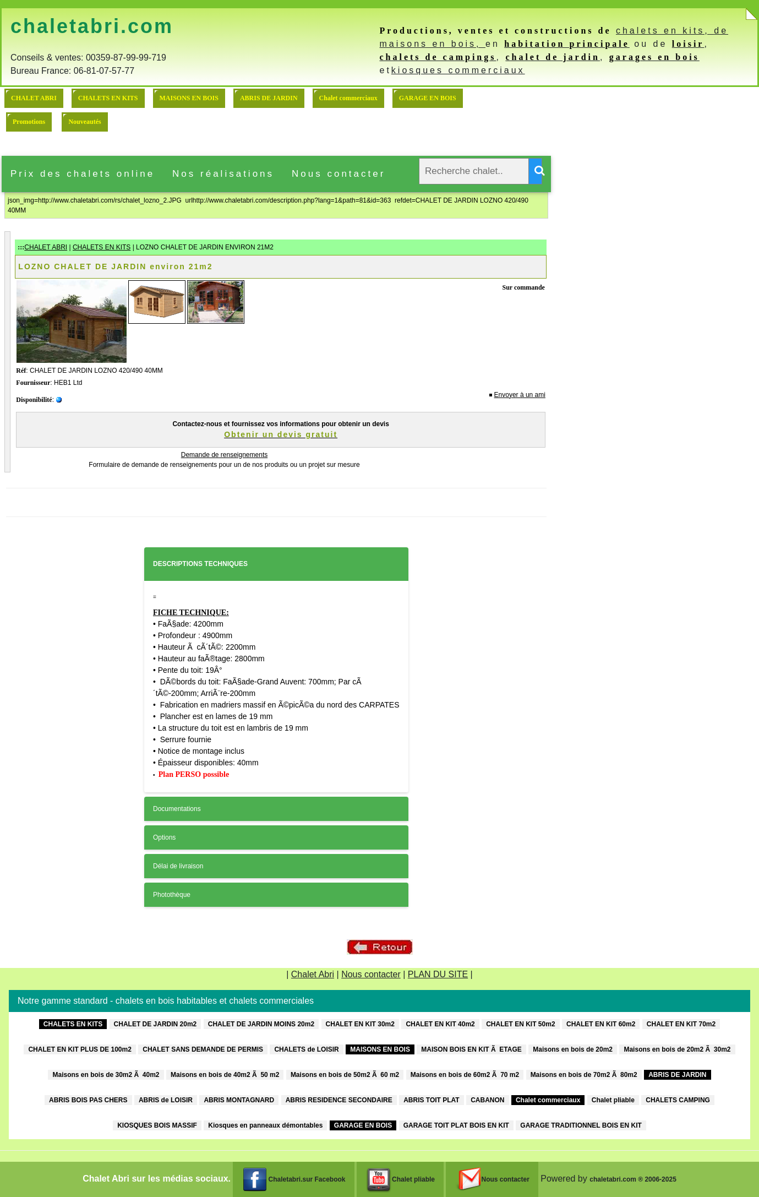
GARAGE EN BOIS (427, 98)
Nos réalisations (223, 173)
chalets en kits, (665, 30)
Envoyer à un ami (519, 395)
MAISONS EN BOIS (189, 98)
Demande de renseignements (224, 455)
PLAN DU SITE (438, 974)
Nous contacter (338, 173)
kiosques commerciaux (458, 70)
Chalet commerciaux (348, 98)
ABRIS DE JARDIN (269, 98)
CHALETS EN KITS (108, 98)
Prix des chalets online (82, 173)
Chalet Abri (312, 974)
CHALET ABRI (34, 98)
